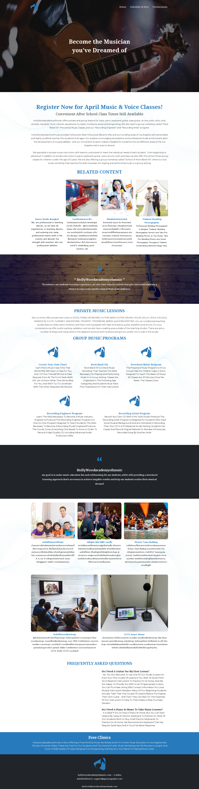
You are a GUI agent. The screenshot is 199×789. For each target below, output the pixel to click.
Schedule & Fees (139, 7)
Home (122, 7)
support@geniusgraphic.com (108, 778)
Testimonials (159, 7)
